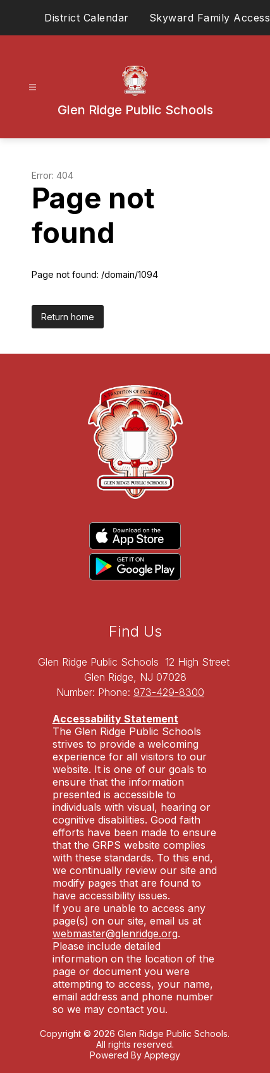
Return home (67, 316)
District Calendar (86, 17)
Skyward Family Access (210, 17)
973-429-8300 (168, 692)
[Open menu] (32, 87)
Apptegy (162, 1055)
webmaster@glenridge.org (115, 933)
